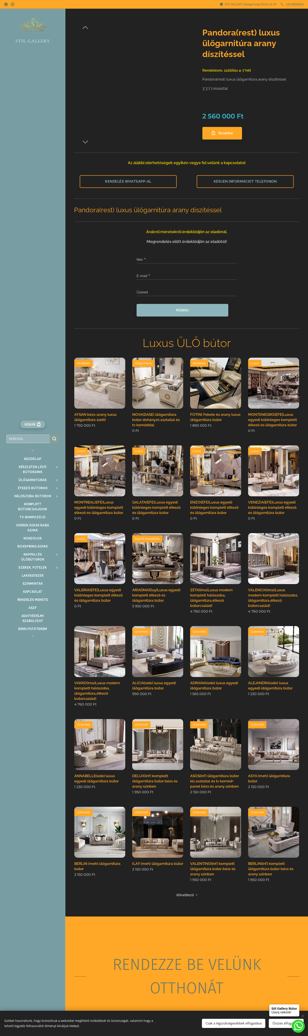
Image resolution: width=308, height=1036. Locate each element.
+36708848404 (294, 4)
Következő (185, 895)
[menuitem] (32, 459)
